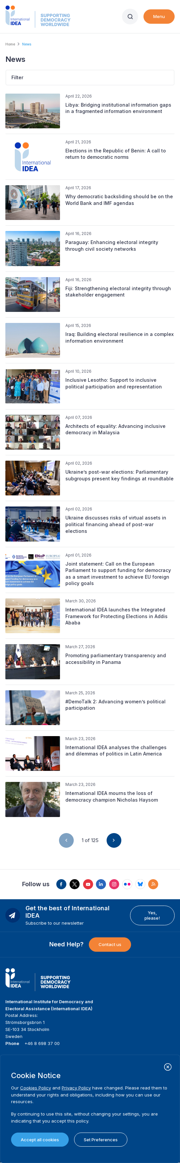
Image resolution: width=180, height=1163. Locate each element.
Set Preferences (101, 1139)
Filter (17, 77)
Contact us (110, 944)
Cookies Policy (35, 1087)
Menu (159, 16)
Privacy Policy (76, 1087)
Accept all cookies (40, 1139)
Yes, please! (152, 915)
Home (10, 44)
